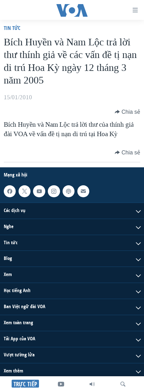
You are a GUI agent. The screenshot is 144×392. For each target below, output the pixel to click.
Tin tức (12, 28)
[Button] (127, 112)
